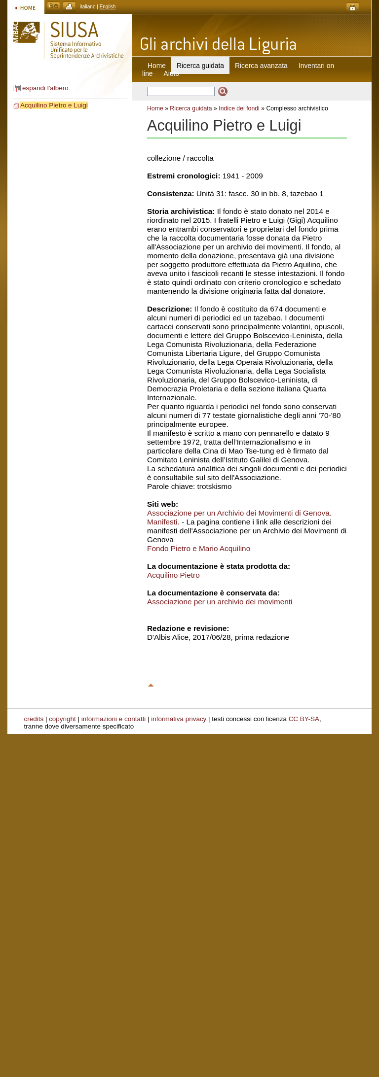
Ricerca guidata (191, 108)
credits (34, 719)
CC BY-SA (304, 719)
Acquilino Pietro (173, 575)
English (108, 6)
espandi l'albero (45, 88)
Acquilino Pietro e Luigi (54, 105)
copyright (62, 719)
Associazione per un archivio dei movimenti (220, 601)
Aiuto (171, 73)
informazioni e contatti (113, 719)
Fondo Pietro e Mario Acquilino (198, 548)
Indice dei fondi (239, 108)
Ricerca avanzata (261, 65)
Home (157, 65)
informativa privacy (178, 719)
